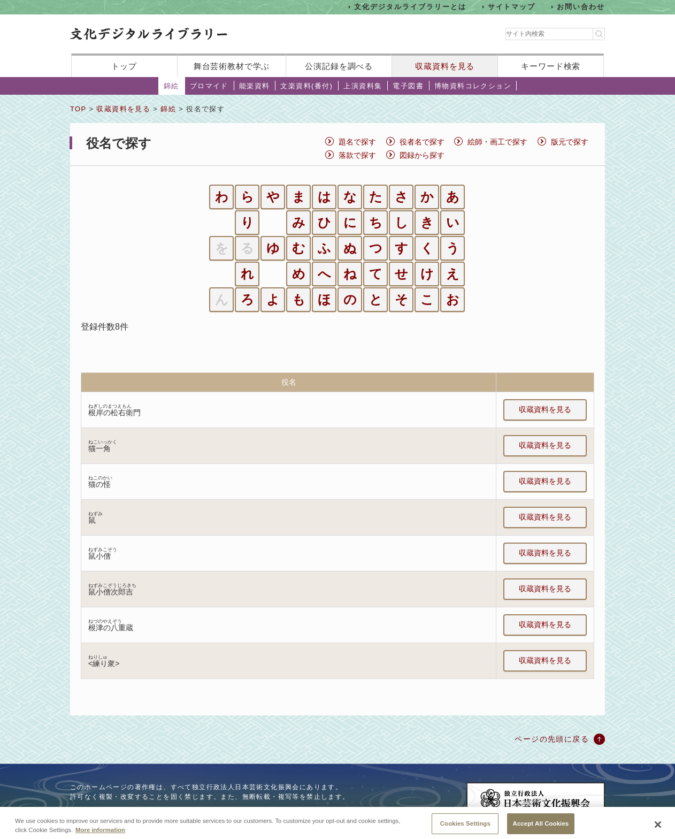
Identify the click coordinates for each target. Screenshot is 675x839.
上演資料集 (362, 86)
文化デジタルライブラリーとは (410, 7)
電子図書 (408, 86)
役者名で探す (422, 142)
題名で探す (357, 142)
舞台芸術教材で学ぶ (232, 66)
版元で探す (569, 142)
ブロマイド (209, 86)
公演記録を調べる (339, 66)
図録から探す (422, 155)
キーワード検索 (550, 66)
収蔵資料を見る (444, 66)
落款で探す (357, 155)
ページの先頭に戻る (552, 739)
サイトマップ (512, 7)
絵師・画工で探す (497, 142)
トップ (124, 66)
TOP (78, 109)
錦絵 (171, 86)
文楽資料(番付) (306, 86)
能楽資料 (254, 86)
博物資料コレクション (472, 86)
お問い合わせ (581, 7)
